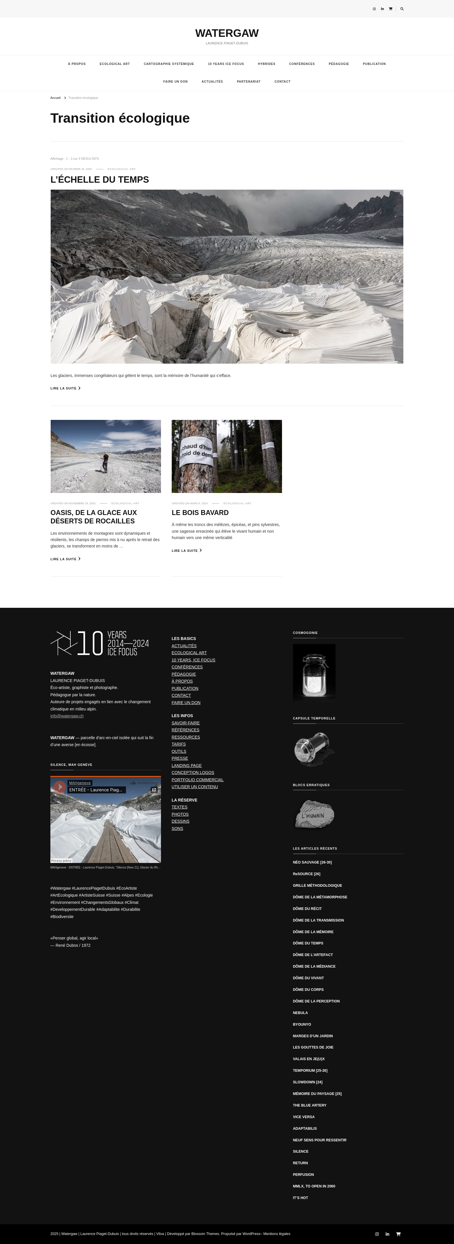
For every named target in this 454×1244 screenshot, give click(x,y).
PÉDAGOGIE (339, 64)
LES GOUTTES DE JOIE (313, 1047)
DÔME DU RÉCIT (307, 909)
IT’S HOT (300, 1198)
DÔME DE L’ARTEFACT (313, 955)
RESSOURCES (186, 737)
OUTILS (179, 751)
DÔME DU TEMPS (308, 943)
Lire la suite (66, 388)
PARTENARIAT (249, 81)
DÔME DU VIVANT (308, 978)
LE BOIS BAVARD (200, 512)
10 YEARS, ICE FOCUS (193, 660)
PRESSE (180, 758)
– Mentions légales (275, 1234)
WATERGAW (227, 33)
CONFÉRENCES (302, 64)
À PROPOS (77, 64)
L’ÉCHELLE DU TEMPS (100, 180)
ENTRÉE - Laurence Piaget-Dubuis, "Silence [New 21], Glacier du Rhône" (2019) (121, 867)
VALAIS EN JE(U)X (309, 1059)
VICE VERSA (304, 1117)
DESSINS (180, 821)
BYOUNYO (302, 1024)
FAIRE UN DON (175, 81)
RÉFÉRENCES (185, 730)
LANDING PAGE (187, 765)
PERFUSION (303, 1175)
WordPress (251, 1234)
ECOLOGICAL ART (115, 64)
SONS (177, 828)
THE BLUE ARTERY (310, 1105)
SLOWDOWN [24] (308, 1082)
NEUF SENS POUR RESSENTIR (320, 1140)
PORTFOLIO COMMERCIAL (198, 779)
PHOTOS (180, 814)
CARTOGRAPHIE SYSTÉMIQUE (169, 64)
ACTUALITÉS (212, 81)
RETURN (300, 1163)
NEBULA (300, 1013)
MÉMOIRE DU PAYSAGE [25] (317, 1094)
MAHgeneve (58, 867)
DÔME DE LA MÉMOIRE (313, 932)
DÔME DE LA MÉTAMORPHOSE (320, 897)
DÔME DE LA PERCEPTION (316, 1001)
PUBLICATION (374, 64)
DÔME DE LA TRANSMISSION (318, 920)
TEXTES (179, 807)
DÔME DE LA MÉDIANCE (314, 966)
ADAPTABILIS (305, 1129)
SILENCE (301, 1151)
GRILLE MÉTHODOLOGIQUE (317, 886)
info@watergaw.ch (67, 716)
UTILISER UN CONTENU (195, 786)
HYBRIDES (266, 64)
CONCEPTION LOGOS (193, 772)
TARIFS (179, 744)
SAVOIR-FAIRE (186, 723)
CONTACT (282, 81)
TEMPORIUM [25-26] (310, 1071)
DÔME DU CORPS (308, 990)
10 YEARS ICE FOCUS (226, 64)
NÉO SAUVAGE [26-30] (312, 862)
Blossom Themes (205, 1234)
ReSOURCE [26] (307, 874)
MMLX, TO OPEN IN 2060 (314, 1186)
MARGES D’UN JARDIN (313, 1036)
